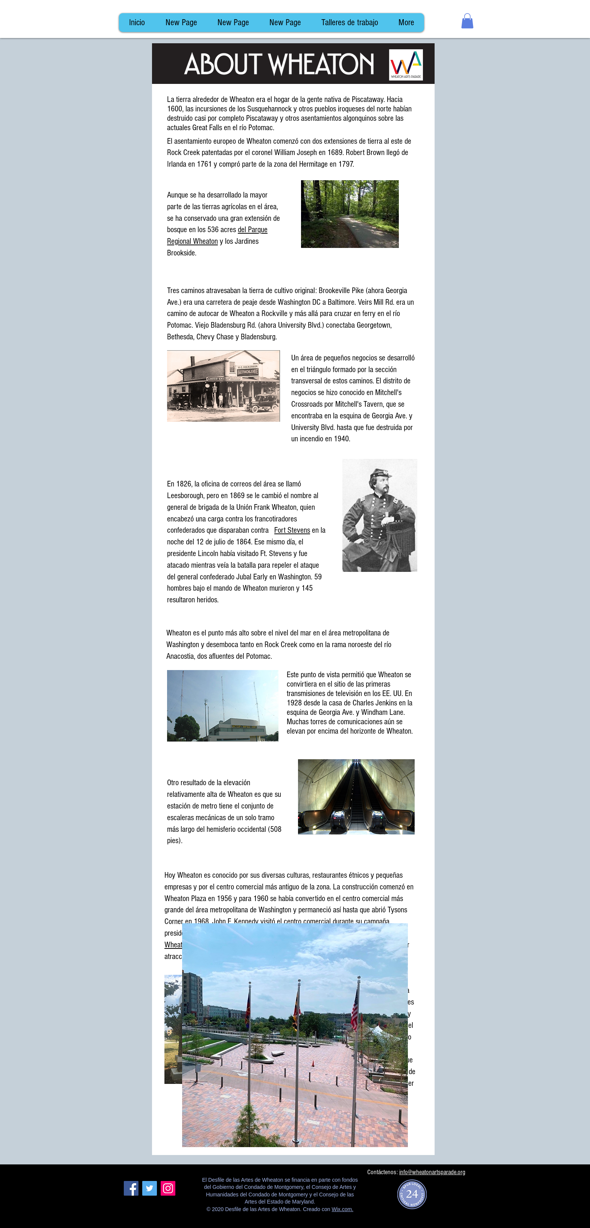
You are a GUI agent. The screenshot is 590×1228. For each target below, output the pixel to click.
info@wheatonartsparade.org (432, 1172)
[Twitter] (149, 1188)
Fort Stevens (292, 530)
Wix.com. (342, 1209)
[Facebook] (131, 1188)
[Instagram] (168, 1188)
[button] (467, 21)
